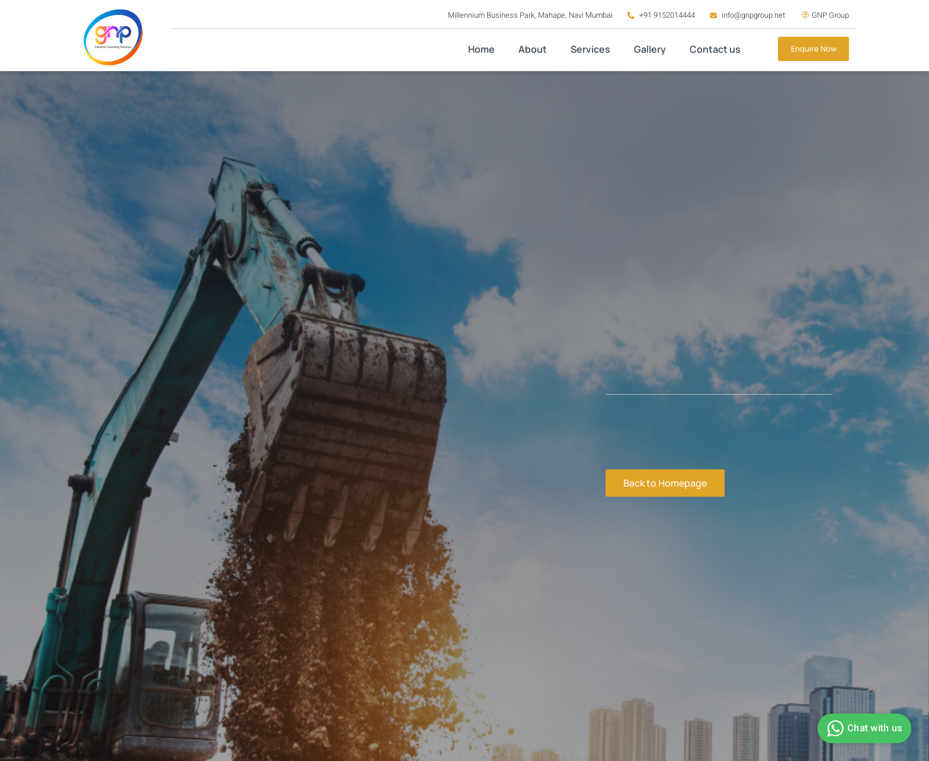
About (532, 49)
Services (590, 49)
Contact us (715, 49)
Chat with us (863, 728)
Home (481, 49)
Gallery (650, 49)
